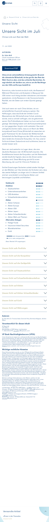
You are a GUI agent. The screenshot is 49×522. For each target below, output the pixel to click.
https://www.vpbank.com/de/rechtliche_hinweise (29, 385)
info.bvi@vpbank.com (9, 398)
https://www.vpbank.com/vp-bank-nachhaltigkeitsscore (21, 346)
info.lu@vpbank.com (9, 392)
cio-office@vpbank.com (22, 330)
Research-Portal (14, 17)
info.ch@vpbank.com (36, 389)
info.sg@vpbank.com (9, 395)
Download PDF (11, 68)
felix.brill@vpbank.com (11, 60)
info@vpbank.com (33, 387)
